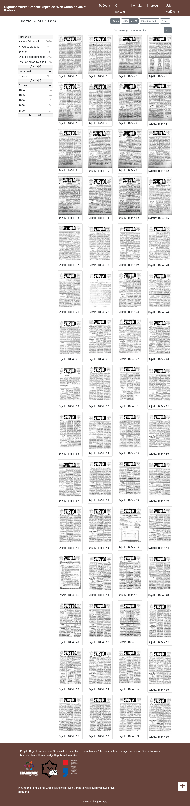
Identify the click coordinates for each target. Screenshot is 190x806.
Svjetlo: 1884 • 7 (128, 123)
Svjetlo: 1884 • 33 (69, 453)
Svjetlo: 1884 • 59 (129, 736)
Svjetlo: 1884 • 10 (99, 170)
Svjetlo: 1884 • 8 (157, 123)
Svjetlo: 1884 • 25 (69, 359)
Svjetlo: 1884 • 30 (99, 406)
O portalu (120, 8)
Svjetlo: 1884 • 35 (129, 453)
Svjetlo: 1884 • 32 (158, 406)
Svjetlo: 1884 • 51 (129, 642)
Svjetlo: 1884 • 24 (158, 312)
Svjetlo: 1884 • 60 (158, 736)
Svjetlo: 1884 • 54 (99, 689)
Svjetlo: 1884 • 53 (69, 689)
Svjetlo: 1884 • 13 (69, 217)
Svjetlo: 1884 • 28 (158, 359)
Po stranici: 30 (148, 21)
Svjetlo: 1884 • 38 (99, 500)
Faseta (115, 21)
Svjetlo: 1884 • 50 (99, 642)
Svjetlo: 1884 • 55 (129, 689)
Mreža (134, 21)
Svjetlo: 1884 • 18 (99, 265)
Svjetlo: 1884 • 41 (69, 547)
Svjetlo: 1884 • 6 (98, 123)
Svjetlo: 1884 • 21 (69, 311)
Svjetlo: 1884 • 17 (69, 264)
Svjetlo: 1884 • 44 (158, 547)
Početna (104, 5)
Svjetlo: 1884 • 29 (69, 406)
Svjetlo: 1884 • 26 (99, 359)
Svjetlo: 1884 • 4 (157, 76)
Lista (125, 21)
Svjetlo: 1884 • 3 (128, 76)
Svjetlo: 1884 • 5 (68, 123)
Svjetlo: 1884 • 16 (158, 218)
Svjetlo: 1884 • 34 (99, 453)
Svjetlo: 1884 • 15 (129, 217)
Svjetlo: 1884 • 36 (158, 453)
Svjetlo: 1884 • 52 (158, 642)
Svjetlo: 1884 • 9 (68, 170)
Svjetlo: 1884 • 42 (99, 547)
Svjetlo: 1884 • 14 (99, 217)
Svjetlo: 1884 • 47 (129, 594)
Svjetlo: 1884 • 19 (129, 264)
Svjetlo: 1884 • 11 (129, 170)
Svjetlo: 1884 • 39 (129, 500)
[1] (35, 80)
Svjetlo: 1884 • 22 (99, 312)
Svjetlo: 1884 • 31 (129, 406)
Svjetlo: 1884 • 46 (99, 594)
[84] (35, 115)
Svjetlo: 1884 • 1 (68, 76)
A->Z (164, 21)
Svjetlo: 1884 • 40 (158, 500)
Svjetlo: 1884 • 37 (69, 500)
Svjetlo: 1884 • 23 (129, 311)
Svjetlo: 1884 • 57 (69, 736)
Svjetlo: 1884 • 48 (158, 595)
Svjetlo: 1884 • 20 (158, 265)
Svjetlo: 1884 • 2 (98, 76)
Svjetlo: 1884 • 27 (129, 359)
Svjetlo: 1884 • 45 (69, 595)
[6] (35, 66)
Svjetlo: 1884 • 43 (129, 547)
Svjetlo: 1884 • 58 (99, 736)
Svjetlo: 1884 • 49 (69, 642)
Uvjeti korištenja (172, 8)
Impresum (153, 5)
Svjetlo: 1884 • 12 (158, 170)
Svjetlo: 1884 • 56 (158, 689)
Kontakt (136, 5)
